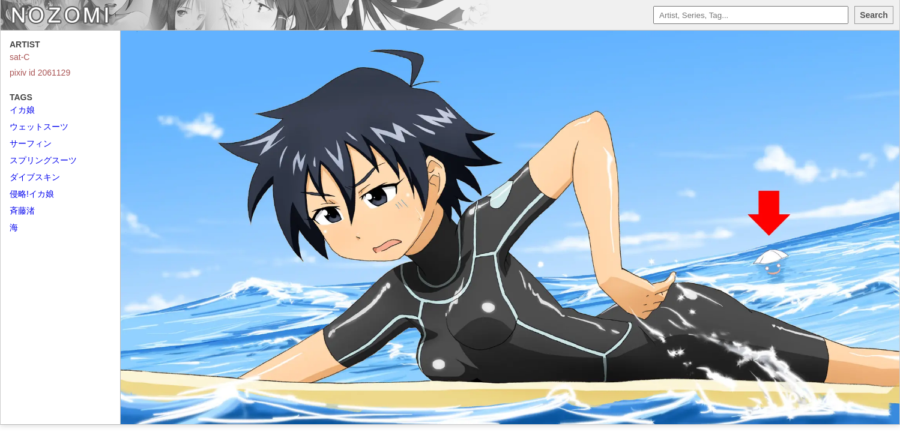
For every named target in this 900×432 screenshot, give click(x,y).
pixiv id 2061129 (40, 72)
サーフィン (31, 143)
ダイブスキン (35, 177)
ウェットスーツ (39, 126)
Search (874, 15)
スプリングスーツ (43, 160)
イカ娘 (22, 110)
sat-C (19, 57)
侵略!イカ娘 (32, 194)
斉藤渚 (22, 210)
